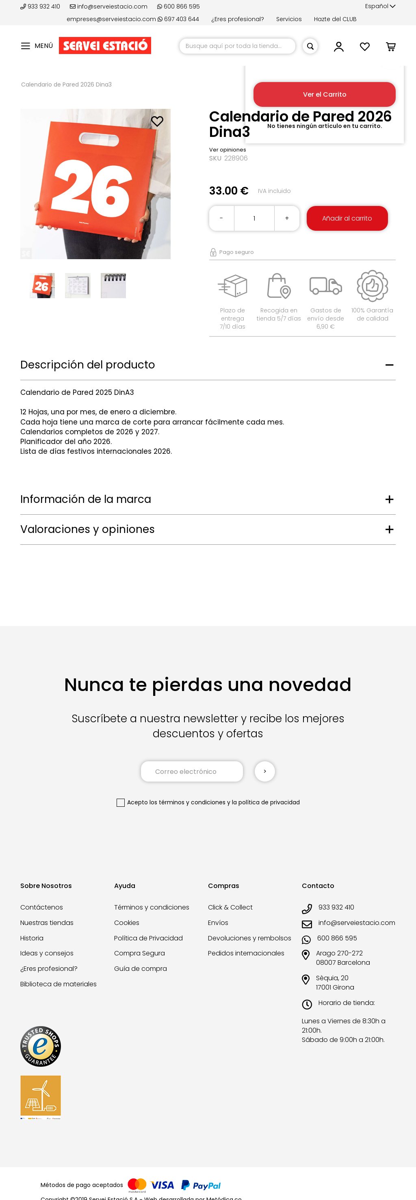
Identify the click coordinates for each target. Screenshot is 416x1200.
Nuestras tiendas (47, 922)
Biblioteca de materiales (58, 984)
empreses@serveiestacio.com (111, 19)
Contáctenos (41, 907)
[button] (380, 6)
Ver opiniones (227, 150)
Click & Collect (230, 907)
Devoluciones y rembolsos (249, 938)
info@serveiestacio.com (108, 6)
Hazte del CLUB (335, 19)
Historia (31, 938)
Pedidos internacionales (246, 953)
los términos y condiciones (187, 802)
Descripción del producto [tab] (87, 364)
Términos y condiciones (151, 907)
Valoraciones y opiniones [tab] (87, 529)
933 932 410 (41, 6)
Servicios (289, 19)
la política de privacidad (266, 802)
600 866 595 (178, 6)
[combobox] (237, 46)
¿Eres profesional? (237, 19)
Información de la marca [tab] (85, 499)
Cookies (126, 922)
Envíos (218, 922)
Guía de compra (140, 968)
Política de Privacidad (148, 938)
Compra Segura (139, 953)
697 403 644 (178, 19)
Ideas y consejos (47, 953)
